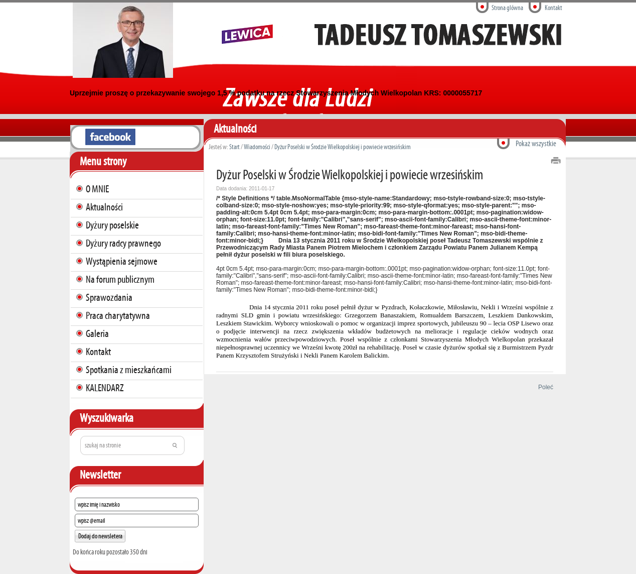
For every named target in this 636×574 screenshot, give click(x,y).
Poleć (544, 387)
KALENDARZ (105, 387)
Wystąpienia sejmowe (121, 261)
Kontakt (553, 8)
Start (234, 147)
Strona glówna (507, 8)
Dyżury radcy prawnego (123, 243)
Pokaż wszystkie (536, 143)
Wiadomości (257, 147)
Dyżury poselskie (112, 225)
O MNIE (97, 188)
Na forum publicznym (120, 279)
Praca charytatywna (118, 315)
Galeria (97, 333)
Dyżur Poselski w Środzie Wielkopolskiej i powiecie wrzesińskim (342, 147)
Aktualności (104, 206)
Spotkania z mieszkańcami (129, 369)
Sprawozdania (109, 297)
